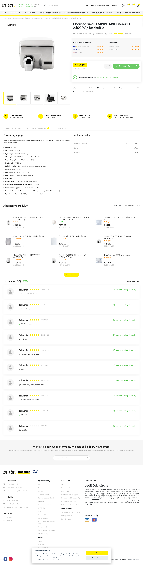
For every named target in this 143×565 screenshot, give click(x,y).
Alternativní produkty (38, 128)
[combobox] (131, 205)
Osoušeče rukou (37, 18)
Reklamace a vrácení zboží (46, 498)
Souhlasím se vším (97, 553)
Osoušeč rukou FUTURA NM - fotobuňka (28, 236)
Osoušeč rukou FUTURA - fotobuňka (72, 236)
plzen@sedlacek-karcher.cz (13, 504)
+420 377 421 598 (27, 6)
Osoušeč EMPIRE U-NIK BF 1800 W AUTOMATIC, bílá (72, 256)
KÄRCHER (41, 508)
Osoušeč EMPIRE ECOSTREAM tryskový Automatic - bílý (28, 218)
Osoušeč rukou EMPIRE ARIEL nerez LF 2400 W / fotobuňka (62, 18)
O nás (40, 488)
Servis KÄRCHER (103, 5)
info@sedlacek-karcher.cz (12, 487)
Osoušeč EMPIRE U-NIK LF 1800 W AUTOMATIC (117, 237)
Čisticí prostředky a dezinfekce (70, 505)
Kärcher (102, 491)
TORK (40, 511)
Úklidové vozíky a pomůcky (69, 501)
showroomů (95, 499)
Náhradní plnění (43, 518)
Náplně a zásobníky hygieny (21, 18)
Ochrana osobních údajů (45, 505)
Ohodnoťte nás (42, 527)
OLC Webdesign (134, 559)
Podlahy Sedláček (66, 516)
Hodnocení (61, 128)
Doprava (40, 491)
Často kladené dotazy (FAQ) (46, 530)
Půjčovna (93, 5)
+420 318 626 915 (27, 4)
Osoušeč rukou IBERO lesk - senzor (117, 255)
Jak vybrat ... (41, 501)
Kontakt (113, 5)
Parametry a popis (13, 128)
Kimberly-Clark (42, 515)
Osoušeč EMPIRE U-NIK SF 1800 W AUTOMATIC (26, 256)
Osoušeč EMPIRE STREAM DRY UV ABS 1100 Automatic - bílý (74, 218)
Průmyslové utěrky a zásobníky (70, 498)
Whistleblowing (43, 534)
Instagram (8, 520)
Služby (87, 5)
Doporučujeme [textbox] (129, 206)
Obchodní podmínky (44, 494)
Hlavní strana (7, 18)
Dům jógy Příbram (66, 519)
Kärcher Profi (65, 491)
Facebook (7, 517)
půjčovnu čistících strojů (108, 497)
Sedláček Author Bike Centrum (70, 512)
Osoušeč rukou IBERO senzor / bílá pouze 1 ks (120, 218)
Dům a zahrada (65, 488)
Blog (39, 484)
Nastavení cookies (97, 558)
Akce (62, 484)
